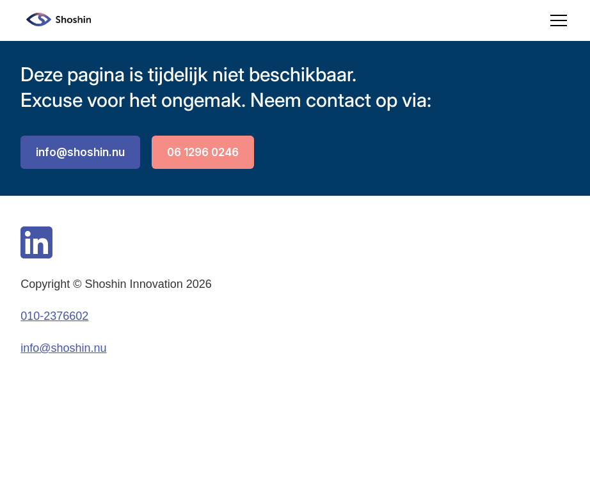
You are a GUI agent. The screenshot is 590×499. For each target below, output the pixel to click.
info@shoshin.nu (80, 152)
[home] (55, 20)
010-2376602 (54, 316)
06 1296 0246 (203, 152)
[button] (556, 20)
